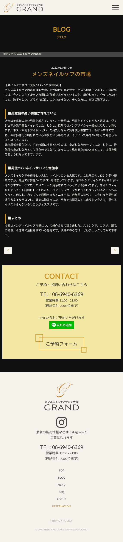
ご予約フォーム (61, 344)
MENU (61, 485)
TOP (5, 54)
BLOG (61, 478)
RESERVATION (61, 506)
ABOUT (61, 499)
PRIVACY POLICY (61, 521)
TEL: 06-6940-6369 (61, 295)
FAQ (61, 492)
